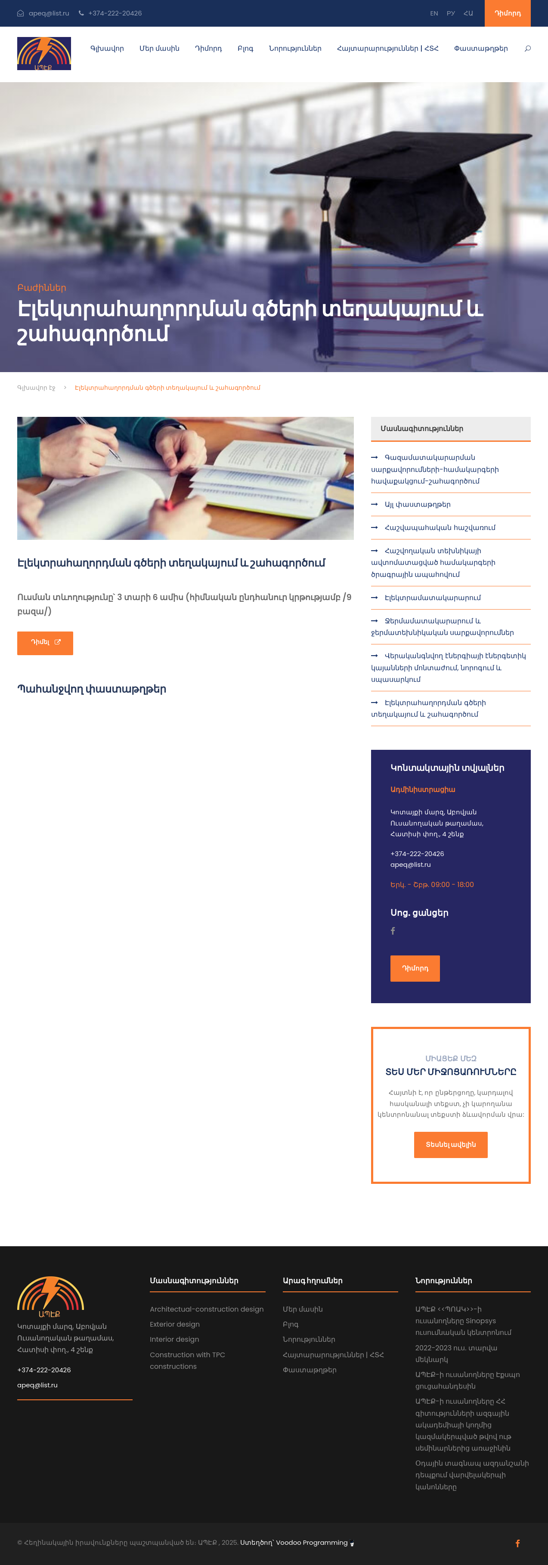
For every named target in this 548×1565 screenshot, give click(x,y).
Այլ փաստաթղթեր (417, 504)
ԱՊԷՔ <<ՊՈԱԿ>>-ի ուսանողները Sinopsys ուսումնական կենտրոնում (463, 1320)
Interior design (174, 1339)
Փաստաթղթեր (481, 48)
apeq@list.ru (37, 1384)
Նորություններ (295, 48)
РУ (451, 13)
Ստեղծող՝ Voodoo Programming (297, 1542)
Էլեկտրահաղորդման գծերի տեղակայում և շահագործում (428, 708)
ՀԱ (468, 13)
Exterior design (175, 1324)
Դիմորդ (508, 13)
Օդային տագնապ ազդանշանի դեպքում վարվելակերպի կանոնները (472, 1474)
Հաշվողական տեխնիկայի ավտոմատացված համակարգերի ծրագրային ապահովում (433, 562)
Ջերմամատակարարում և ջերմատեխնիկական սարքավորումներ (442, 627)
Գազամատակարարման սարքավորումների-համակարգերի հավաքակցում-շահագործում (435, 469)
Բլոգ (246, 48)
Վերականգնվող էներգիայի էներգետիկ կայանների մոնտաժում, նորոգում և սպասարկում (448, 667)
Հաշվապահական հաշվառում (439, 528)
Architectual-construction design (207, 1309)
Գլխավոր (107, 48)
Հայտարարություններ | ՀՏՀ (388, 48)
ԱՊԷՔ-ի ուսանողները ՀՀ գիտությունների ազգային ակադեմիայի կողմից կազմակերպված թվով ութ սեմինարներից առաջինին (463, 1424)
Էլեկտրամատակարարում (432, 598)
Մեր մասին (159, 48)
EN (434, 13)
